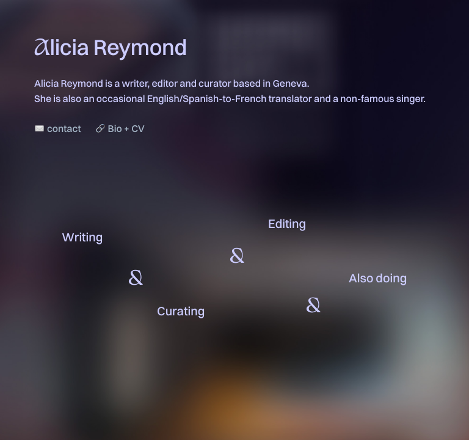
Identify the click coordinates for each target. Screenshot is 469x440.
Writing (82, 236)
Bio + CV (126, 128)
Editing (287, 223)
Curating (181, 310)
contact (64, 128)
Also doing (378, 277)
